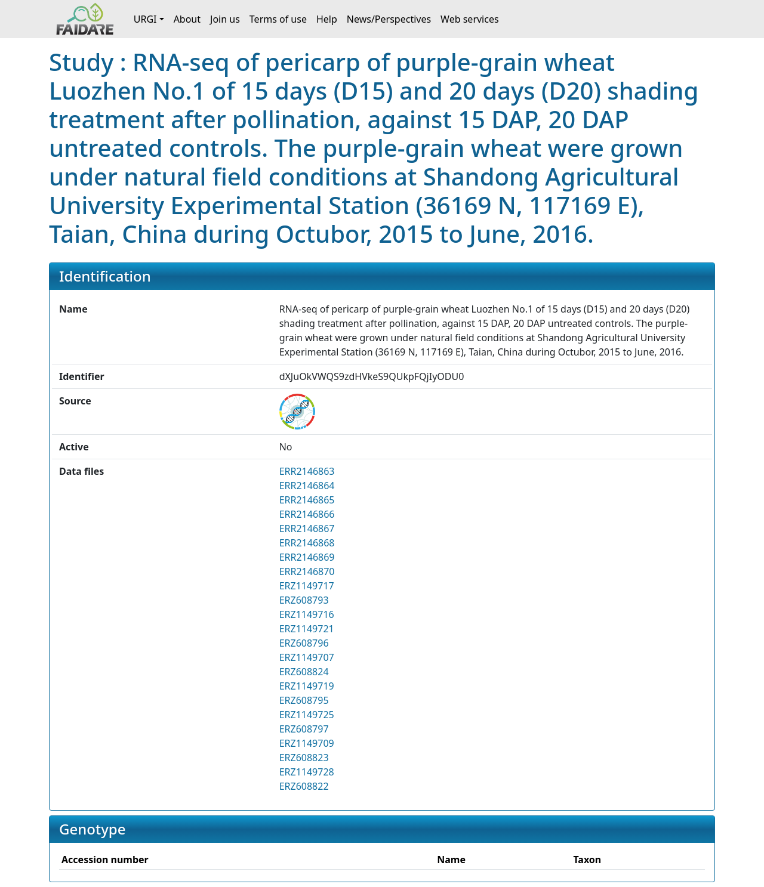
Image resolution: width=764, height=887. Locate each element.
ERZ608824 (304, 671)
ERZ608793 (304, 600)
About (187, 19)
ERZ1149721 (306, 628)
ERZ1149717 (306, 585)
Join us (225, 19)
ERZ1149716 (306, 614)
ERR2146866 (307, 514)
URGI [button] (145, 19)
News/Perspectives (389, 19)
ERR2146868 (307, 542)
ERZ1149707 (306, 657)
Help (326, 19)
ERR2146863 (307, 471)
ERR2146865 (307, 499)
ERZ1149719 (306, 686)
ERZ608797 (304, 728)
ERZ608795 (304, 700)
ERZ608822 (304, 786)
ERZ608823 (304, 757)
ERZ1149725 (306, 714)
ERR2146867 (307, 528)
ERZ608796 (304, 643)
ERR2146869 (307, 557)
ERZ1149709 (306, 743)
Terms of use (278, 19)
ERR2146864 (307, 485)
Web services (469, 19)
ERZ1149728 (306, 771)
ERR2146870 (307, 571)
